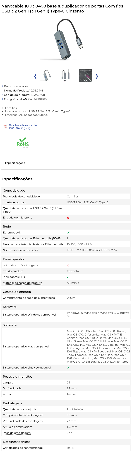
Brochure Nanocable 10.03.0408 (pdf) (23, 127)
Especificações (15, 163)
